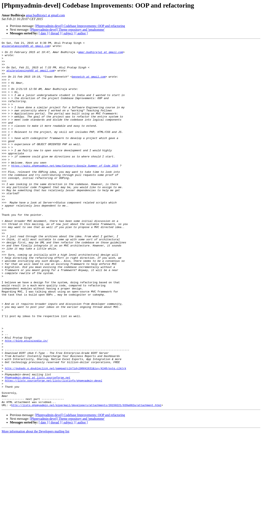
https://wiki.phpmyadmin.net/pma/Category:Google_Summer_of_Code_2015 (64, 191)
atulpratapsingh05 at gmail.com (26, 47)
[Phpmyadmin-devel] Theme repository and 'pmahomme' (67, 29)
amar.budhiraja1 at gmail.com (45, 15)
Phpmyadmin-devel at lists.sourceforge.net (37, 445)
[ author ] (82, 33)
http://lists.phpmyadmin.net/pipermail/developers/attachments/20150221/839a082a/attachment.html (86, 478)
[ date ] (43, 33)
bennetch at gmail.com (88, 84)
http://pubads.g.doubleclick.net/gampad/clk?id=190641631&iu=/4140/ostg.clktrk (65, 434)
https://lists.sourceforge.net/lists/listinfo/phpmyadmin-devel (53, 448)
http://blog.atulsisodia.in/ (26, 401)
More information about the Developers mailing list (35, 504)
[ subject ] (68, 33)
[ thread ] (55, 33)
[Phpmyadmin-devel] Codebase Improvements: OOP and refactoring (80, 26)
